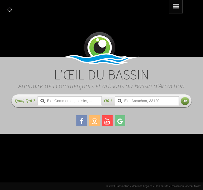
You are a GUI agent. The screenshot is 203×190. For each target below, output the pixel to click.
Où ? (108, 100)
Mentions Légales (142, 186)
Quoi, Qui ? (25, 100)
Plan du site (161, 186)
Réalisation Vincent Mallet (186, 186)
